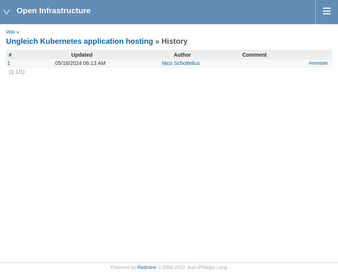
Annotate (318, 63)
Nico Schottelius (181, 63)
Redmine (146, 267)
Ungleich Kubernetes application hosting (79, 41)
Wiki (10, 32)
